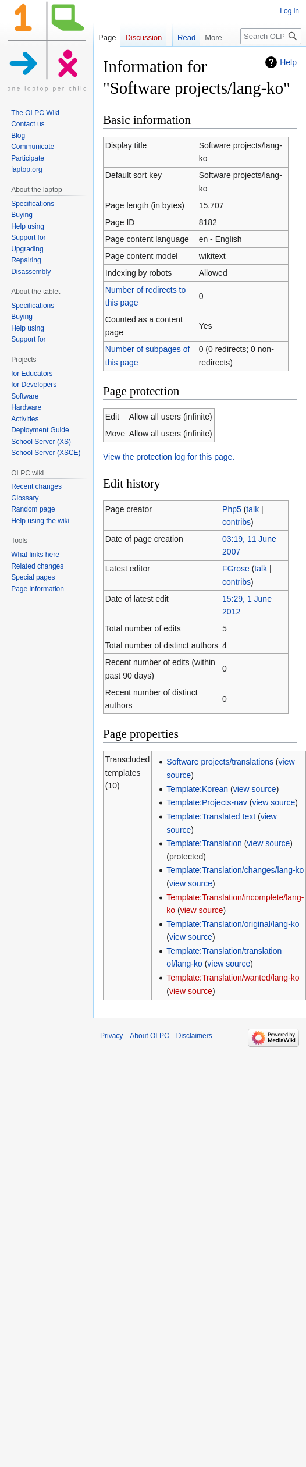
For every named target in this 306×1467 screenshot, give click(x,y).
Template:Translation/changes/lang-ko (235, 870)
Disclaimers (194, 1036)
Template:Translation (203, 843)
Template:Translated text (210, 816)
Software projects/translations (219, 761)
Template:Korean (197, 789)
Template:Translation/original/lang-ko (232, 924)
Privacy (111, 1036)
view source (254, 789)
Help (288, 62)
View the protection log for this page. (168, 456)
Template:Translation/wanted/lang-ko (232, 977)
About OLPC (149, 1036)
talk (252, 509)
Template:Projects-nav (206, 802)
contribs (236, 522)
